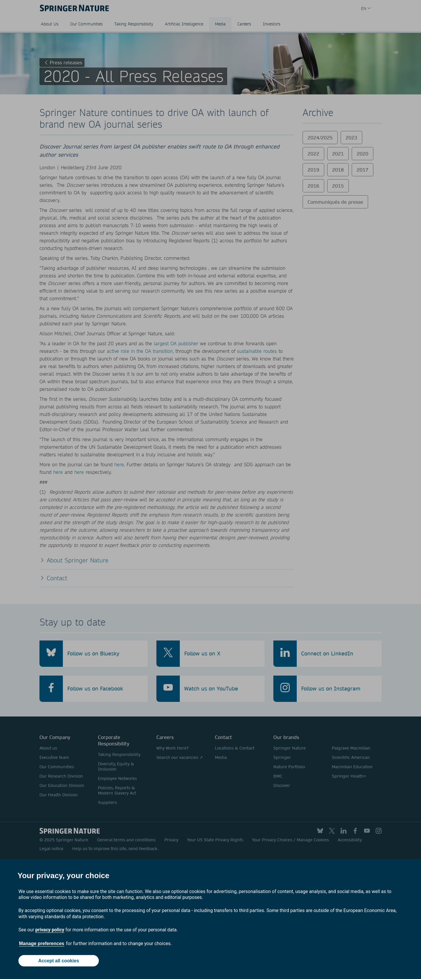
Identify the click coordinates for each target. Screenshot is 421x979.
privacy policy (49, 930)
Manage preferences (41, 943)
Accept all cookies (58, 960)
